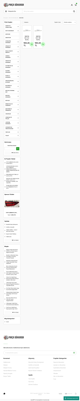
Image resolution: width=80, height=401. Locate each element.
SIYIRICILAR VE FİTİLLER (8, 118)
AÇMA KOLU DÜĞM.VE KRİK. (8, 26)
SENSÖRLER (8, 113)
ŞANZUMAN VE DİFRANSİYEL (8, 109)
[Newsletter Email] (40, 353)
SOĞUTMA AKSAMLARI (7, 123)
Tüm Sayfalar (15, 240)
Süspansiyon (57, 370)
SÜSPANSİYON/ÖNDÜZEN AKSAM (9, 128)
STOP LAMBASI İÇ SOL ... (12, 212)
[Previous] (4, 206)
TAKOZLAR (7, 132)
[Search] (49, 11)
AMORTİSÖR (8, 37)
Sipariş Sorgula (7, 373)
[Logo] (13, 5)
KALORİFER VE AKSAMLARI (8, 86)
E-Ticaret (37, 399)
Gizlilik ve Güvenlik (33, 365)
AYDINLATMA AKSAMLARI (8, 42)
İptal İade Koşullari (33, 368)
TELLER (7, 135)
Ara (18, 148)
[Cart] (76, 5)
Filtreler (55, 373)
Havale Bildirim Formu (9, 370)
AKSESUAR (7, 34)
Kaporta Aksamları (58, 362)
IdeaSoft (32, 399)
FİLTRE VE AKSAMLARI (7, 76)
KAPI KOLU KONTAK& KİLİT (9, 91)
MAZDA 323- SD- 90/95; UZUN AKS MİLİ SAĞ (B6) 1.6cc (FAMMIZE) (27, 38)
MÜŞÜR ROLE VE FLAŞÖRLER (9, 104)
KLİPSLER (7, 100)
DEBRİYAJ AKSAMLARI (7, 56)
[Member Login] (72, 5)
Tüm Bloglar (15, 312)
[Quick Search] (9, 148)
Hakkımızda (6, 362)
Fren (54, 379)
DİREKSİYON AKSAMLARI (8, 61)
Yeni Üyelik (31, 379)
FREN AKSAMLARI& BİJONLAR (9, 81)
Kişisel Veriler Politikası (35, 370)
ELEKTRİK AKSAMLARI (7, 71)
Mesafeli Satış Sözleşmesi (36, 362)
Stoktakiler (26, 22)
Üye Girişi (31, 381)
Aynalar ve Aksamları (59, 365)
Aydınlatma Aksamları (59, 368)
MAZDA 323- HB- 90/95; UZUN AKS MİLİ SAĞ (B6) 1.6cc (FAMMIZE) (38, 38)
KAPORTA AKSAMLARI (7, 96)
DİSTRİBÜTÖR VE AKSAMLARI (9, 66)
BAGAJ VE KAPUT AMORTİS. (9, 51)
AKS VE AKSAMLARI (9, 30)
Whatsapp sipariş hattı (71, 398)
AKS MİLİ (21, 17)
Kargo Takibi (7, 376)
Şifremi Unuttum (33, 384)
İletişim (5, 365)
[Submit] (74, 353)
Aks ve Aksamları (58, 376)
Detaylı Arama (15, 152)
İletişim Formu (7, 368)
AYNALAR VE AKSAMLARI (8, 46)
